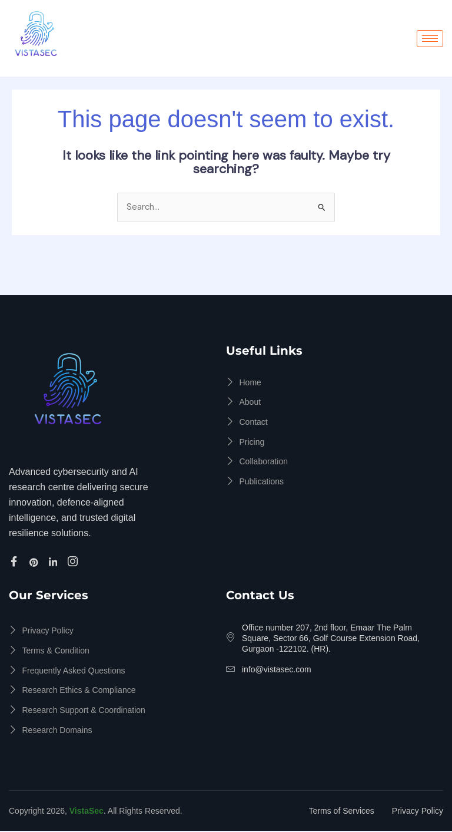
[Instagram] (74, 562)
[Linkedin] (55, 562)
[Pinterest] (35, 562)
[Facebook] (15, 562)
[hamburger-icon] (430, 38)
